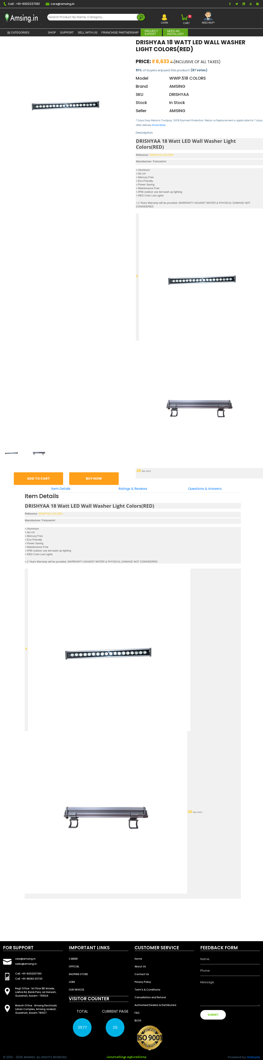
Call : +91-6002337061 (21, 4)
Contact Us (142, 974)
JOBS (72, 982)
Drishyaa (253, 1057)
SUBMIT (213, 1015)
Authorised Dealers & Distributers (155, 1005)
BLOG (138, 1020)
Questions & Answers (205, 488)
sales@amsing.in (26, 964)
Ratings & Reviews (133, 488)
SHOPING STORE (78, 974)
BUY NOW (94, 478)
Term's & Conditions (147, 989)
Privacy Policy (143, 982)
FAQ (137, 1012)
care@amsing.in (60, 4)
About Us (140, 966)
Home (138, 958)
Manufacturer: (144, 161)
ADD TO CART (38, 478)
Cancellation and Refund (150, 997)
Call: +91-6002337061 (28, 973)
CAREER (73, 958)
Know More (158, 125)
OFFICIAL (74, 966)
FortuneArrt (159, 161)
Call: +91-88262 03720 (28, 978)
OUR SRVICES (76, 989)
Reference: (142, 154)
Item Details (60, 488)
